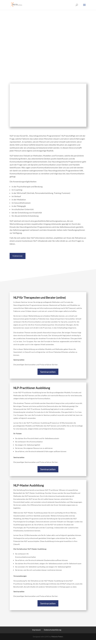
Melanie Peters (57, 636)
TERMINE (17, 256)
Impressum (36, 630)
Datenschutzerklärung (52, 630)
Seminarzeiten (48, 371)
